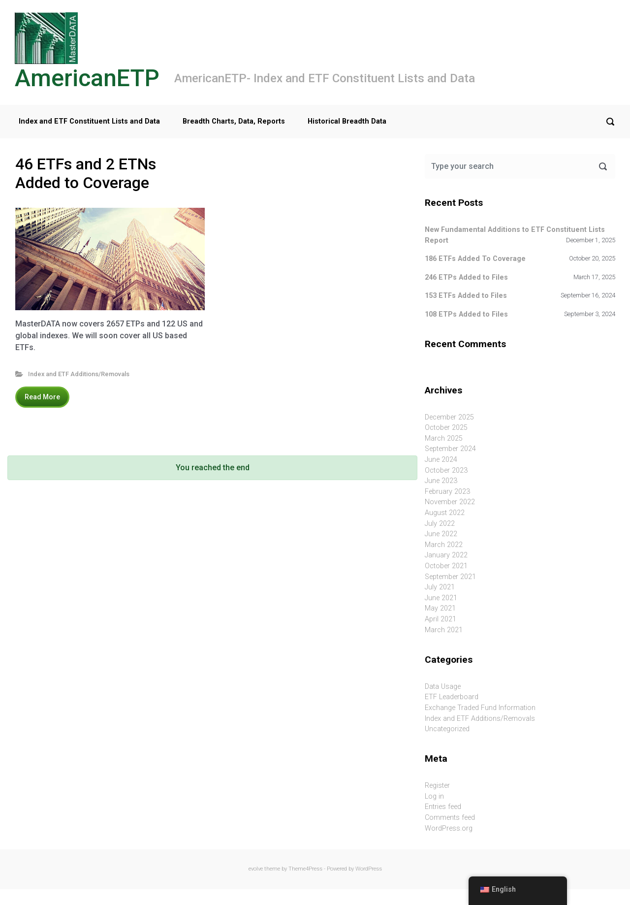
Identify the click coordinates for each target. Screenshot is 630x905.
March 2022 (444, 545)
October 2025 (446, 427)
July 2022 (440, 523)
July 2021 (440, 587)
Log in (434, 796)
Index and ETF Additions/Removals (78, 374)
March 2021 (444, 630)
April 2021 (440, 619)
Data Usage (443, 686)
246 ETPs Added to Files (466, 277)
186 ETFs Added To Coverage (475, 259)
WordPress (368, 869)
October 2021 (446, 566)
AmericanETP (87, 78)
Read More (42, 397)
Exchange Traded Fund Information (480, 708)
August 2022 (445, 513)
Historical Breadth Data (347, 121)
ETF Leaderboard (451, 697)
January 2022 (446, 555)
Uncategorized (447, 729)
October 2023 (446, 470)
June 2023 (441, 481)
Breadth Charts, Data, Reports (234, 121)
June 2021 (441, 598)
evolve (256, 869)
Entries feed (443, 807)
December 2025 (449, 417)
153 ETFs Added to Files (466, 295)
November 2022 (450, 502)
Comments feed (450, 817)
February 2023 (447, 491)
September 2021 (450, 577)
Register (437, 785)
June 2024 (441, 459)
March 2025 (444, 438)
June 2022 (441, 534)
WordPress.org (448, 828)
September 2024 (450, 449)
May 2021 (440, 608)
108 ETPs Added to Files (466, 314)
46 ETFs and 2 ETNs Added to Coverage (85, 173)
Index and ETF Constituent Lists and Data (89, 121)
